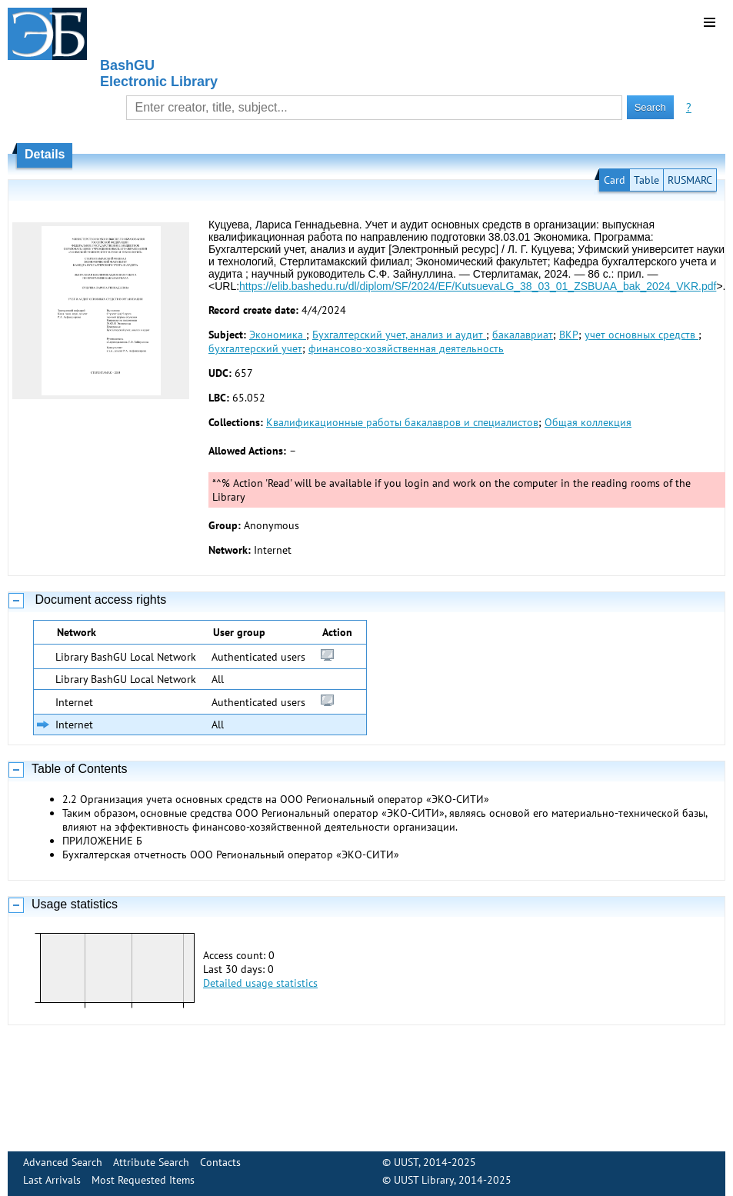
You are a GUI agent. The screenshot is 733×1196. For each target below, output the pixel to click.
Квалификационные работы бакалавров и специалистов (402, 422)
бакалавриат (522, 334)
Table (646, 180)
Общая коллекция (588, 422)
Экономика (277, 334)
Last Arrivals (52, 1180)
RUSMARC (690, 180)
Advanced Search (62, 1162)
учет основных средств (641, 334)
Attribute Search (151, 1162)
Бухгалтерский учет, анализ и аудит (399, 334)
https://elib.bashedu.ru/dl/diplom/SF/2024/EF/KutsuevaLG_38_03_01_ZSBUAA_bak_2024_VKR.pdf (477, 286)
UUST (406, 1162)
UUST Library (424, 1180)
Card (614, 180)
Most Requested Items (143, 1180)
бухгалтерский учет (255, 348)
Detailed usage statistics (260, 983)
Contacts (220, 1162)
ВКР (568, 334)
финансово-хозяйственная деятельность (406, 348)
